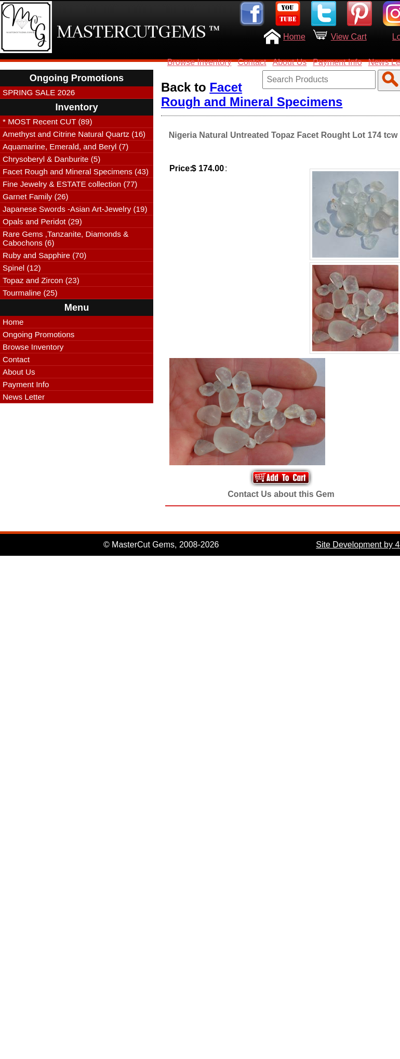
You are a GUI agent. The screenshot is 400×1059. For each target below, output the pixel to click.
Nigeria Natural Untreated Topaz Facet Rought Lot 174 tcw (283, 135)
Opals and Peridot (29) (42, 221)
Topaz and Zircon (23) (41, 280)
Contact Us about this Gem (281, 494)
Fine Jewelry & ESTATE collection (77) (70, 184)
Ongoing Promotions (38, 334)
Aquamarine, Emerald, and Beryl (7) (65, 146)
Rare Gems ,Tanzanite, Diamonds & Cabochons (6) (65, 238)
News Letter (24, 396)
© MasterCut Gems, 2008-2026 (161, 544)
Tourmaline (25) (30, 292)
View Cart (349, 36)
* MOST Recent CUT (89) (47, 121)
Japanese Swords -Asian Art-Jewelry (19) (75, 209)
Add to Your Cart (281, 477)
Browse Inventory (199, 62)
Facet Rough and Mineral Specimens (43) (76, 171)
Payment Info (337, 62)
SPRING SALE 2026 (39, 92)
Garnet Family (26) (36, 196)
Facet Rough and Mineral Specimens (251, 94)
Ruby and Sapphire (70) (44, 255)
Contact (251, 62)
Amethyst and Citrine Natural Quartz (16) (74, 134)
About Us (290, 62)
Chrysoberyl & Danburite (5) (51, 159)
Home (294, 36)
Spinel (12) (22, 267)
